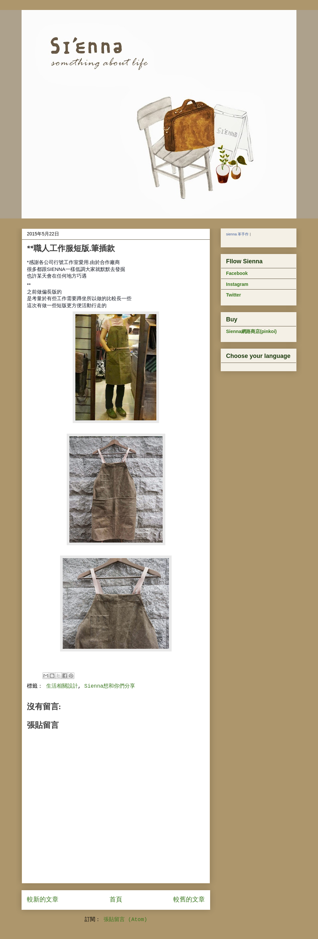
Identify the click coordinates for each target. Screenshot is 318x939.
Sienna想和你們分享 (109, 686)
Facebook (237, 273)
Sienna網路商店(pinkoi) (251, 331)
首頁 (116, 899)
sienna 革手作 (237, 234)
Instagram (237, 284)
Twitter (233, 295)
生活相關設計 (62, 686)
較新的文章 (42, 899)
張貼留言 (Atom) (125, 920)
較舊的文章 (189, 899)
